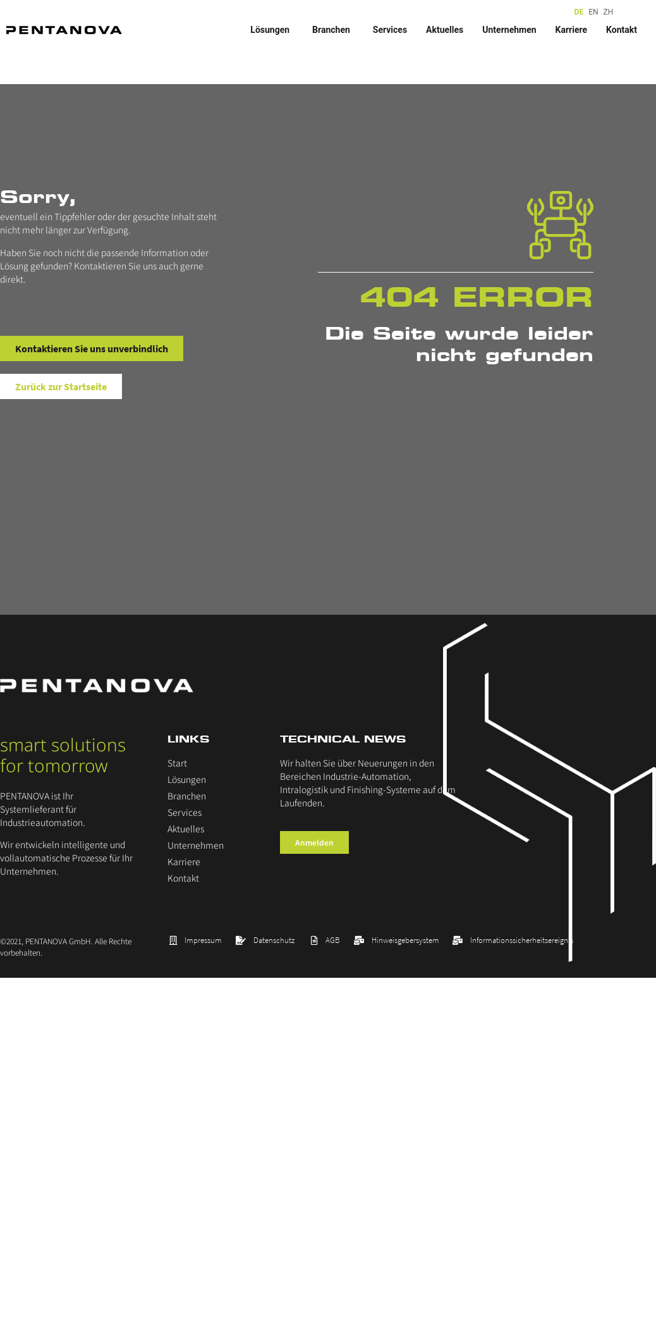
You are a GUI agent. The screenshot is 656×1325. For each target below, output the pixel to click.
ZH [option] (609, 12)
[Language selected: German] (595, 12)
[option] (593, 12)
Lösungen (271, 30)
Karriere (571, 30)
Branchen (333, 30)
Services (390, 30)
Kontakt (621, 30)
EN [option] (593, 12)
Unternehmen (509, 30)
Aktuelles (444, 30)
